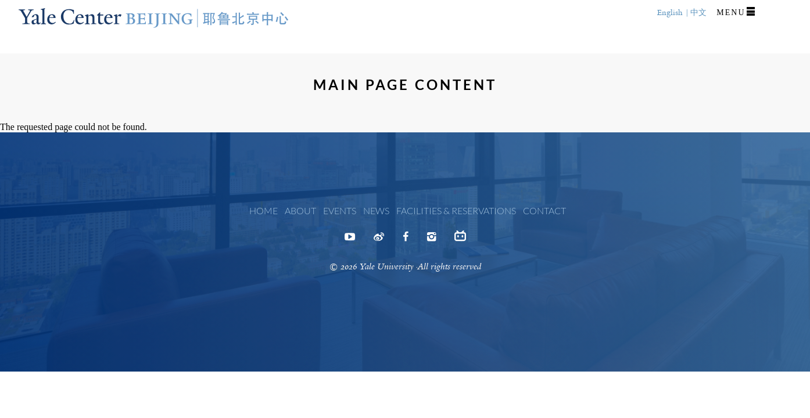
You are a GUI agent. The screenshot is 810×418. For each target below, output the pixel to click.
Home (263, 210)
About (300, 210)
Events (339, 210)
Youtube (350, 240)
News (376, 210)
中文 (698, 12)
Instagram (431, 240)
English (670, 12)
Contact (544, 210)
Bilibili (460, 239)
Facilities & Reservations (456, 210)
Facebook (405, 240)
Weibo (379, 240)
